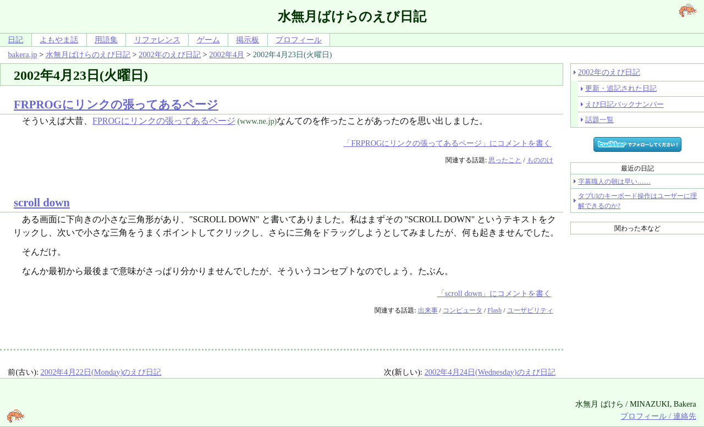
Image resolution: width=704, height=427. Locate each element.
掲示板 (247, 39)
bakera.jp (22, 54)
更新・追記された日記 (621, 88)
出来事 (428, 310)
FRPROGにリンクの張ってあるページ (116, 104)
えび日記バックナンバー (624, 104)
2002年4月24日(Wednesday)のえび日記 (490, 372)
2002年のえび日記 (170, 54)
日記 (15, 39)
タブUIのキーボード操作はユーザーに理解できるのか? (637, 201)
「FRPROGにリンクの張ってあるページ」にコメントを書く (447, 143)
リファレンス (157, 39)
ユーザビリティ (530, 310)
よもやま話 (59, 39)
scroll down (42, 202)
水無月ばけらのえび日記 (88, 54)
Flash (494, 310)
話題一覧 (599, 120)
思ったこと (504, 160)
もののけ (540, 160)
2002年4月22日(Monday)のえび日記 (101, 372)
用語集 (106, 39)
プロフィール (299, 39)
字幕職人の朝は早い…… (614, 181)
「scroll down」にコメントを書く (494, 293)
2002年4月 (226, 54)
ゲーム (208, 39)
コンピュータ (462, 310)
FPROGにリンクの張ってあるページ (163, 120)
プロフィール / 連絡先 (658, 416)
